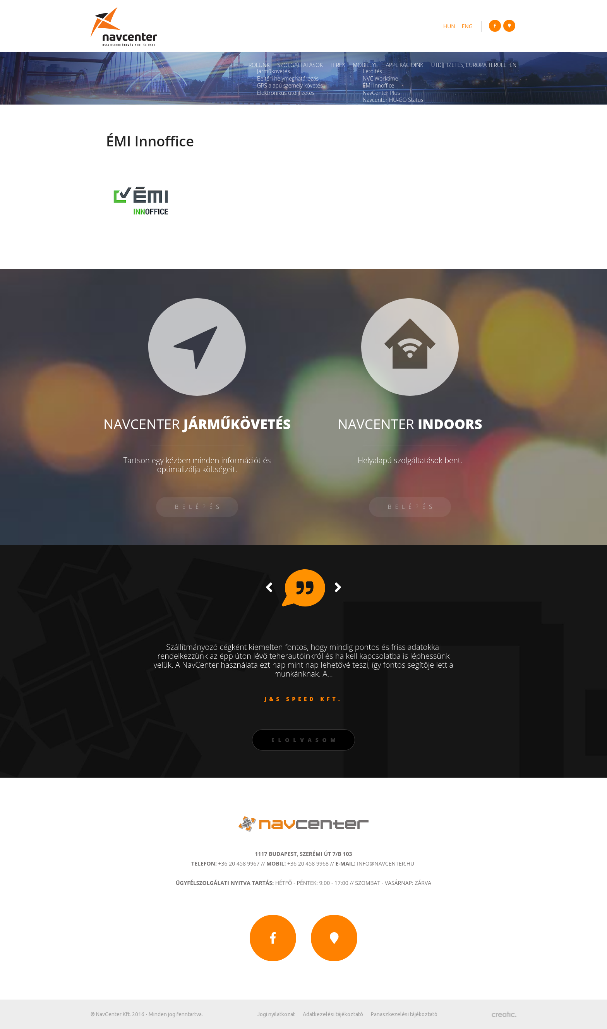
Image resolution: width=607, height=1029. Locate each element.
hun (449, 26)
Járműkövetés (273, 71)
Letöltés (372, 71)
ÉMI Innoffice (378, 85)
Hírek (338, 65)
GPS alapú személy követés (290, 85)
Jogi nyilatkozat (276, 1014)
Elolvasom (305, 740)
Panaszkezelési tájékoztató (404, 1014)
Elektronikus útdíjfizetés (285, 93)
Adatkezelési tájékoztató (333, 1014)
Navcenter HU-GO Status (393, 100)
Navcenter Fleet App (387, 107)
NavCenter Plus (381, 93)
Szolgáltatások (300, 65)
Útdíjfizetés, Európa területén (473, 65)
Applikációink (405, 65)
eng (467, 26)
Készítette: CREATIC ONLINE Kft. (504, 1014)
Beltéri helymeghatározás (288, 79)
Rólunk (259, 65)
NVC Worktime (380, 79)
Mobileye (365, 65)
